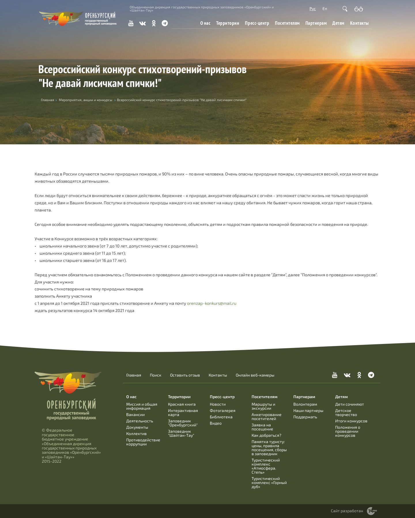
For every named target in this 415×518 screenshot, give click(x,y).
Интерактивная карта (183, 412)
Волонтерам (305, 404)
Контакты (359, 23)
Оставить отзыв (185, 375)
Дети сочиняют (349, 404)
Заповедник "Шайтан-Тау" (181, 433)
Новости (218, 404)
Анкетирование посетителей (267, 416)
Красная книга (182, 404)
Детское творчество (346, 412)
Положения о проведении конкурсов (347, 431)
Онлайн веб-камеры (255, 375)
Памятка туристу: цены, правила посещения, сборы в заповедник (269, 447)
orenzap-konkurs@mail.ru (211, 303)
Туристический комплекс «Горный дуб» (269, 482)
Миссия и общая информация (141, 406)
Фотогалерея (222, 410)
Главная (133, 375)
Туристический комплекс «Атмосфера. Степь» (266, 465)
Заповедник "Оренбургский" (183, 422)
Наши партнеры (308, 410)
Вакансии (135, 414)
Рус (313, 8)
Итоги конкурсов (351, 420)
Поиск (155, 375)
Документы (137, 427)
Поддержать (305, 416)
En (324, 8)
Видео (216, 423)
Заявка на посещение (262, 426)
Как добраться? (266, 435)
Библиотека (221, 416)
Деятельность (139, 420)
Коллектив (136, 433)
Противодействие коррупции (143, 441)
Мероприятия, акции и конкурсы (85, 100)
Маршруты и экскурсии (263, 406)
